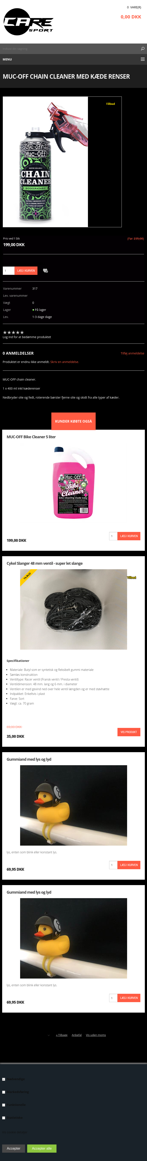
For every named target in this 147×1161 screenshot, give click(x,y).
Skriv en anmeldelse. (64, 362)
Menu (7, 59)
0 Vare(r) (134, 7)
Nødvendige (16, 1079)
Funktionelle (16, 1105)
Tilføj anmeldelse (132, 353)
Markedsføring (18, 1092)
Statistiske (15, 1118)
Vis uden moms (96, 1035)
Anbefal (77, 1035)
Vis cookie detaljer (14, 1132)
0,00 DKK (131, 16)
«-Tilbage (61, 1035)
